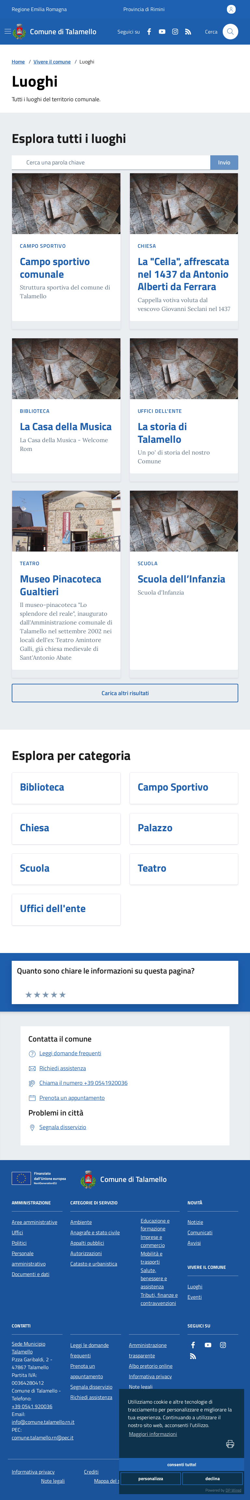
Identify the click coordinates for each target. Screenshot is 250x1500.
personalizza (150, 1478)
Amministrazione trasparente (148, 1350)
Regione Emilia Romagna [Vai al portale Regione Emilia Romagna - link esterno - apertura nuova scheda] (39, 9)
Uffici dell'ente (160, 411)
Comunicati (200, 1232)
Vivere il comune (52, 61)
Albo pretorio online (151, 1366)
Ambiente (81, 1222)
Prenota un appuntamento (86, 1371)
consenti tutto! (181, 1464)
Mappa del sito (110, 1481)
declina (212, 1478)
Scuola (148, 563)
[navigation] (8, 31)
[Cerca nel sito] (230, 31)
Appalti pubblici (87, 1243)
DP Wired (233, 1490)
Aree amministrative (34, 1222)
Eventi (195, 1297)
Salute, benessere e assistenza (154, 1278)
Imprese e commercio (153, 1241)
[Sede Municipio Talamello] (37, 1347)
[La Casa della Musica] (66, 427)
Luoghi (195, 1286)
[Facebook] (146, 31)
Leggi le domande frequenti (89, 1350)
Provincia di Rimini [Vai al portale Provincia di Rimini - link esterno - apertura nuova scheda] (144, 9)
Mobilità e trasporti (151, 1258)
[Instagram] (172, 31)
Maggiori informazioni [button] (153, 1434)
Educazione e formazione (155, 1225)
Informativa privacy (150, 1376)
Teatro (29, 563)
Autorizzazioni (86, 1253)
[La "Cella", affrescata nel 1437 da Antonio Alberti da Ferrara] (184, 275)
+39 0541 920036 (32, 1406)
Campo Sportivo (43, 246)
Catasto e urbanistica (93, 1264)
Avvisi (194, 1243)
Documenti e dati (30, 1274)
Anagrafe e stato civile (95, 1232)
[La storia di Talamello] (184, 434)
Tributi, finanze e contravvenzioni (159, 1299)
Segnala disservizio (91, 1387)
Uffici (17, 1232)
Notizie (195, 1222)
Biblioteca (35, 411)
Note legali (141, 1387)
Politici (19, 1243)
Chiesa (147, 246)
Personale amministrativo (29, 1258)
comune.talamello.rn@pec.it (43, 1437)
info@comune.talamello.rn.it (43, 1422)
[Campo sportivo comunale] (66, 269)
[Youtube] (159, 31)
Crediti (91, 1472)
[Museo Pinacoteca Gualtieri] (66, 586)
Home (18, 61)
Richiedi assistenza (91, 1397)
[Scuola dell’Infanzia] (181, 580)
